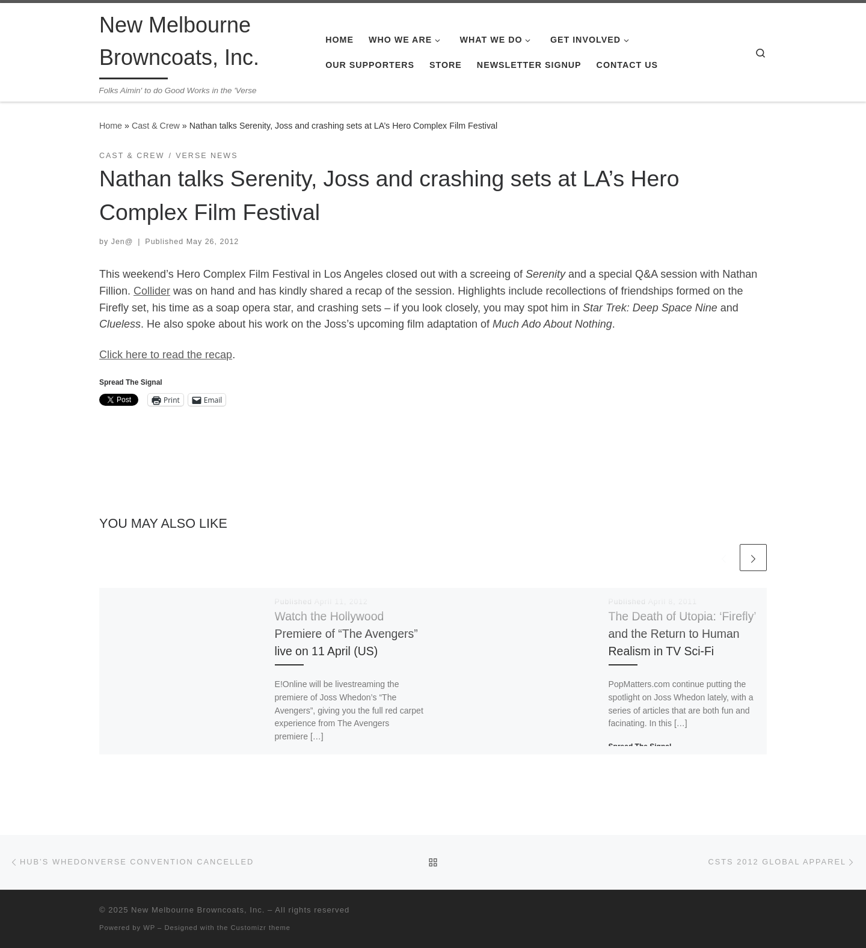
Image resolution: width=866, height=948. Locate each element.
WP (149, 927)
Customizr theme (261, 927)
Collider (152, 291)
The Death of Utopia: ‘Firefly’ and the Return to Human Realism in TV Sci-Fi (682, 634)
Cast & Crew (156, 125)
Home (110, 125)
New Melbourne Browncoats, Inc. (198, 909)
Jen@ (122, 241)
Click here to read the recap (165, 355)
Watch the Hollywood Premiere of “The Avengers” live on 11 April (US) (346, 634)
